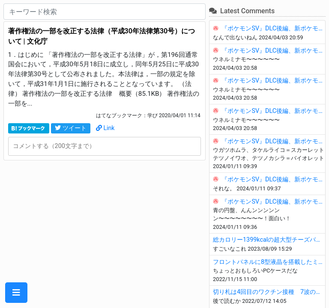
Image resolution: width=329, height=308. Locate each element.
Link (105, 127)
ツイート (71, 127)
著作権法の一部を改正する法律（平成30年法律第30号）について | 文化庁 (101, 36)
